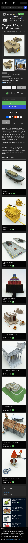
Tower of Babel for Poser (9, 298)
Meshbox (19, 29)
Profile (16, 16)
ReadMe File (7, 492)
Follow (21, 14)
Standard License (14, 80)
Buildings (22, 78)
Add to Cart (14, 103)
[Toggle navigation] (2, 3)
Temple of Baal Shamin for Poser (11, 370)
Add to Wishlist (14, 107)
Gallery (6, 18)
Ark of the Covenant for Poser (10, 226)
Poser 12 (13, 74)
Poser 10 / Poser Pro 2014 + (14, 73)
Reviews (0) (22, 122)
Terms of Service (19, 538)
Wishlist (19, 18)
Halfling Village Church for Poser (11, 442)
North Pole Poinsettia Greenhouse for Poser (17, 508)
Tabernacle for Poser (8, 262)
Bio (5, 20)
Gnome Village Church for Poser (11, 478)
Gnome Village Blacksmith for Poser (18, 499)
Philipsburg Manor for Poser (17, 516)
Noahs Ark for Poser (8, 190)
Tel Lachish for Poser (8, 406)
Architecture (16, 78)
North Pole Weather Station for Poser (16, 524)
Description (6, 122)
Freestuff (12, 18)
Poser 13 (18, 74)
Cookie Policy (10, 539)
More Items (14, 122)
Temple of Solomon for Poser (10, 334)
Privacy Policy (21, 539)
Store (21, 16)
